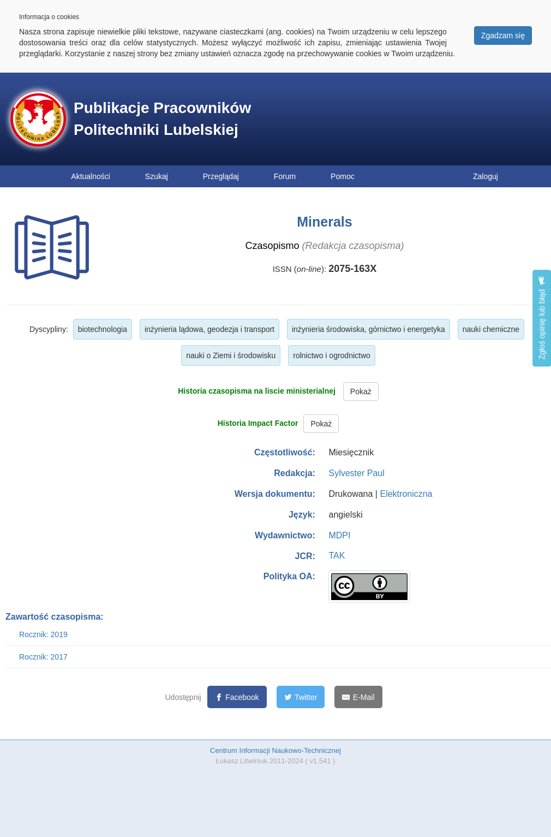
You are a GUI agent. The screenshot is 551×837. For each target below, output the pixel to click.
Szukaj (156, 176)
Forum (285, 176)
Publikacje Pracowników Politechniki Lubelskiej (162, 118)
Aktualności (90, 176)
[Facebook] (237, 697)
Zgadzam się (503, 35)
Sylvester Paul (356, 473)
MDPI (339, 535)
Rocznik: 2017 (43, 656)
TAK (336, 555)
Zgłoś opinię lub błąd (541, 318)
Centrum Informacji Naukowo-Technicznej (275, 750)
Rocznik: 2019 (43, 634)
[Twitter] (301, 697)
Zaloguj (485, 176)
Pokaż (361, 391)
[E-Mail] (358, 697)
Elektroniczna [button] (406, 493)
